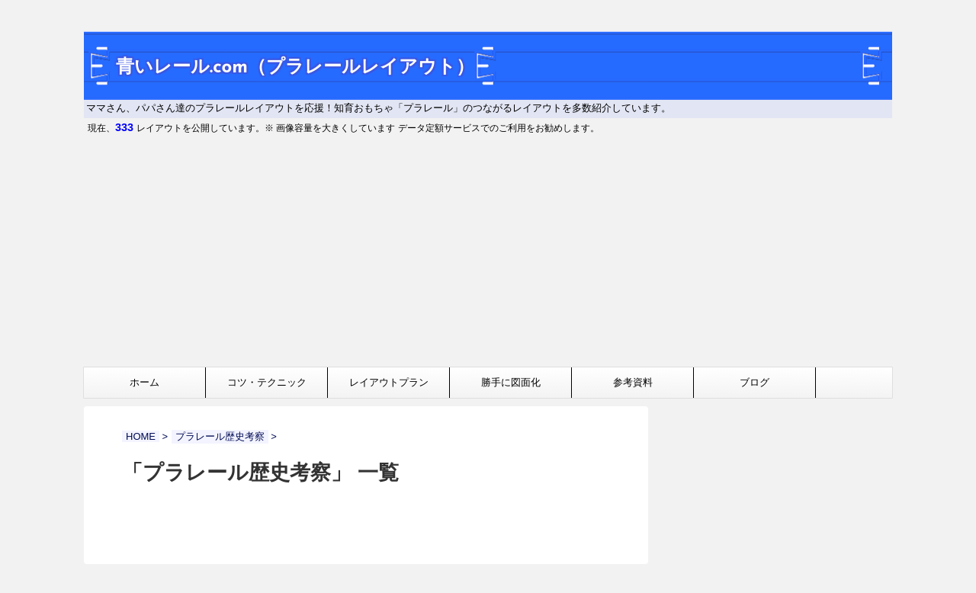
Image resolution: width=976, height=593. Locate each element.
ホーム (144, 382)
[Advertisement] (488, 252)
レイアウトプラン (389, 382)
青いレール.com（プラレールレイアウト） (295, 68)
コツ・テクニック (267, 382)
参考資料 (633, 382)
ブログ (754, 382)
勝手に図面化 (511, 382)
